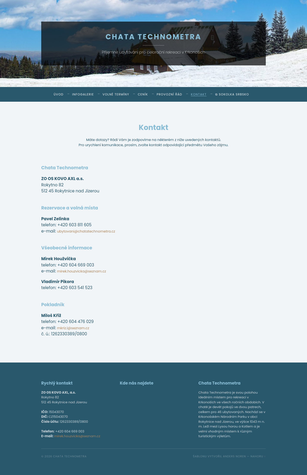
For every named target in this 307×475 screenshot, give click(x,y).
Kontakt (199, 94)
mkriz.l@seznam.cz (76, 328)
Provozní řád (169, 94)
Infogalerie (83, 94)
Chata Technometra (153, 36)
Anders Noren (234, 456)
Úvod (58, 94)
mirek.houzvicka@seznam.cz (86, 271)
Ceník (143, 94)
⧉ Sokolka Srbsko (232, 94)
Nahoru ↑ (258, 456)
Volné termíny (116, 94)
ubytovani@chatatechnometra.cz (91, 231)
